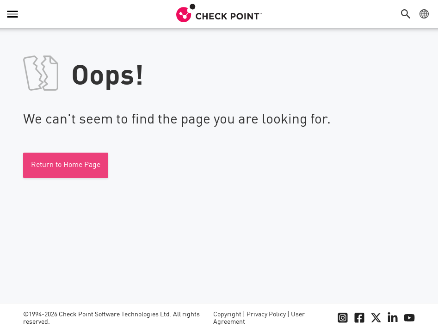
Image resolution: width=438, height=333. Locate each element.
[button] (408, 13)
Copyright (227, 314)
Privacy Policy (266, 314)
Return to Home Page (65, 165)
